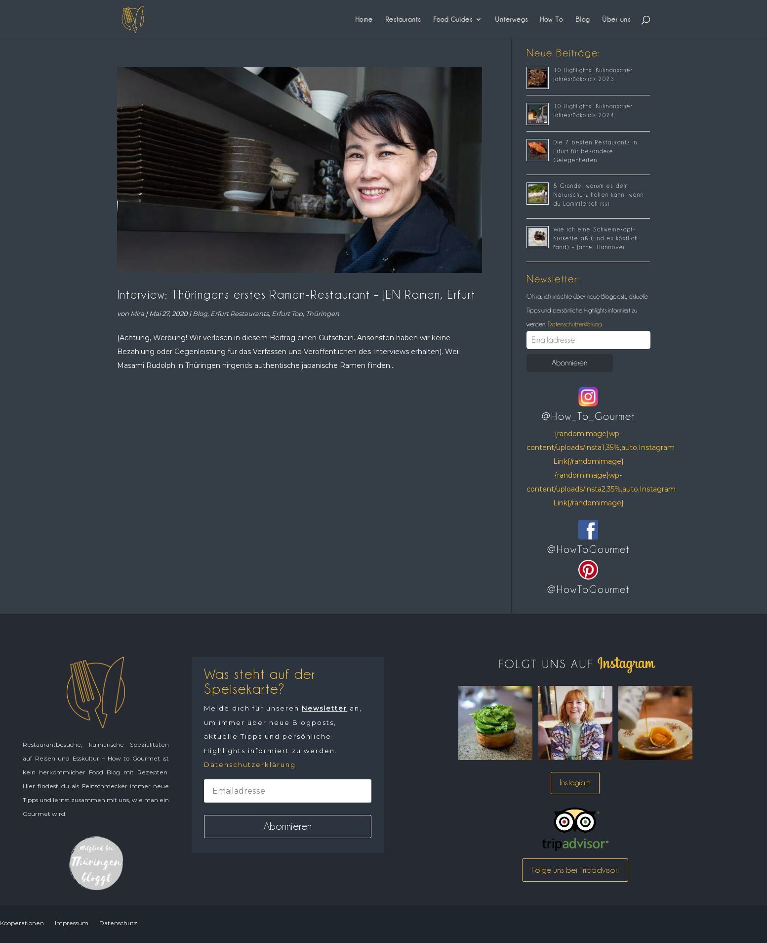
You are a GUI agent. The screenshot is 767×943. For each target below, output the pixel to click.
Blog (582, 19)
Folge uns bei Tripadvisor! (575, 869)
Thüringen (322, 313)
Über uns (616, 19)
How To (551, 19)
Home (364, 19)
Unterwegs (511, 19)
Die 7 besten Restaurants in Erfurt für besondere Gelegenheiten (596, 151)
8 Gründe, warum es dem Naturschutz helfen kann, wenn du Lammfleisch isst (599, 195)
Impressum (71, 923)
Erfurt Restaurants (239, 313)
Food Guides (453, 19)
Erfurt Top (287, 313)
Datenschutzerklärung (574, 323)
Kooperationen (22, 923)
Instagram (575, 782)
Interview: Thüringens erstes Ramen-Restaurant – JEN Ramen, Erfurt (296, 294)
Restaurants (403, 19)
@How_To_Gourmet (588, 416)
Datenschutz (118, 923)
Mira (137, 313)
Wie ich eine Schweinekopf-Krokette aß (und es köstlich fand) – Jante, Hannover (596, 238)
